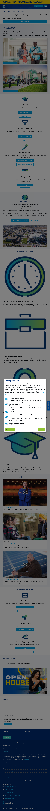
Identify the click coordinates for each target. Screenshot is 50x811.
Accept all (41, 429)
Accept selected (10, 429)
